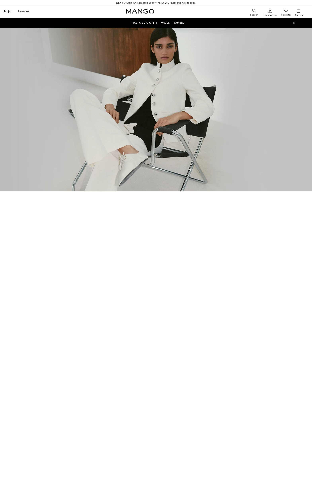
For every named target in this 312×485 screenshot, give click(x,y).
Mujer (8, 11)
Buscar (254, 15)
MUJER (165, 22)
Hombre (23, 11)
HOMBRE (178, 22)
